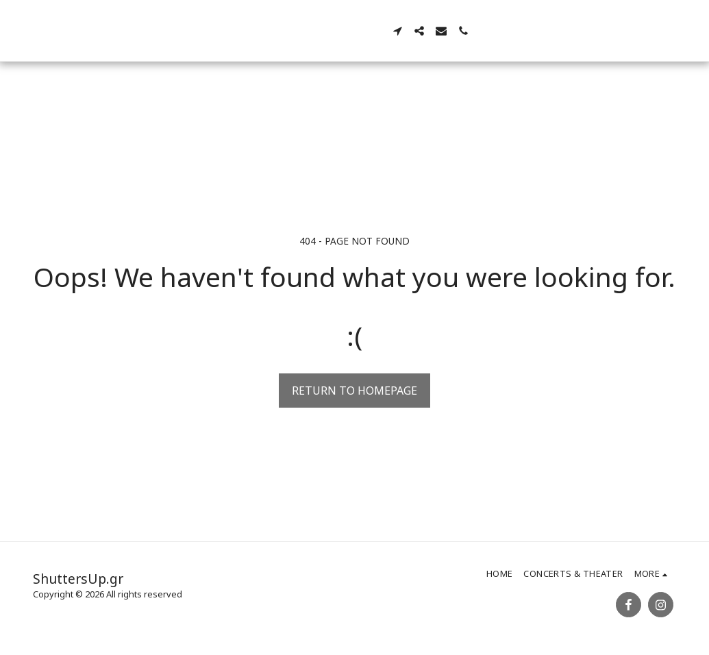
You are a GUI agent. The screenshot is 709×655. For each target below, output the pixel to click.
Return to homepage (354, 390)
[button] (471, 30)
